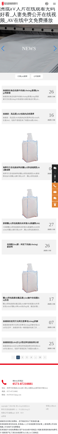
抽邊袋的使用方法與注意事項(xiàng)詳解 (20, 321)
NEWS (29, 48)
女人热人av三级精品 (30, 433)
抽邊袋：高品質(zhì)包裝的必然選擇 (18, 114)
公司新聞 (37, 76)
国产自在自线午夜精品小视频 (30, 430)
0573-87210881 (23, 384)
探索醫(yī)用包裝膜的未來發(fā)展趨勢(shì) (21, 223)
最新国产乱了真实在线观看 (12, 433)
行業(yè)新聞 (22, 76)
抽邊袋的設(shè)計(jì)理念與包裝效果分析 (21, 342)
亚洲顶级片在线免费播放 (9, 430)
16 (40, 357)
